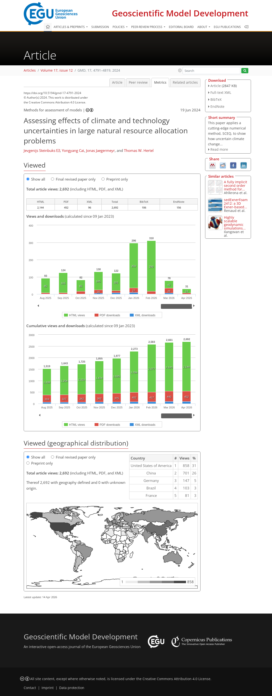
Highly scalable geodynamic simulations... (235, 222)
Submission (100, 27)
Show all (35, 179)
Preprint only (114, 179)
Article (117, 82)
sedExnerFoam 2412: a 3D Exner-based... (236, 203)
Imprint (48, 688)
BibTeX (216, 99)
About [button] (202, 27)
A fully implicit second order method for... (235, 185)
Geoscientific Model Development (180, 13)
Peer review (138, 82)
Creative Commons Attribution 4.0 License (176, 679)
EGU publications (227, 27)
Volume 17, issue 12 (57, 70)
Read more (219, 149)
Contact (30, 688)
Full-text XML (220, 92)
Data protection (71, 688)
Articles (30, 70)
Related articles (185, 82)
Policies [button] (119, 27)
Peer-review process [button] (147, 27)
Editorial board (181, 27)
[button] (180, 70)
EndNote (217, 106)
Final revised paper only (73, 179)
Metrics (160, 82)
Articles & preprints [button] (70, 27)
